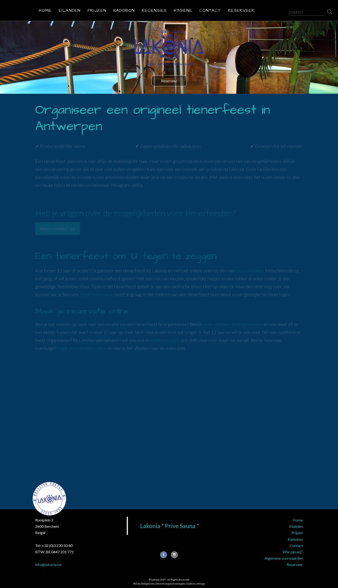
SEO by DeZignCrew (143, 583)
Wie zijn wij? (293, 552)
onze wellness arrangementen (233, 324)
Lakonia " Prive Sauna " (169, 525)
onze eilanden (249, 270)
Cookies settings (196, 583)
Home (45, 10)
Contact (210, 10)
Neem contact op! (57, 228)
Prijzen (97, 10)
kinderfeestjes (164, 340)
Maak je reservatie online (82, 348)
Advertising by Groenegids (170, 583)
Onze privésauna (97, 294)
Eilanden (70, 10)
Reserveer (241, 10)
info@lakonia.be (48, 564)
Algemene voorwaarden (284, 558)
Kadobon (124, 10)
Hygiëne (183, 10)
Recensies (154, 10)
